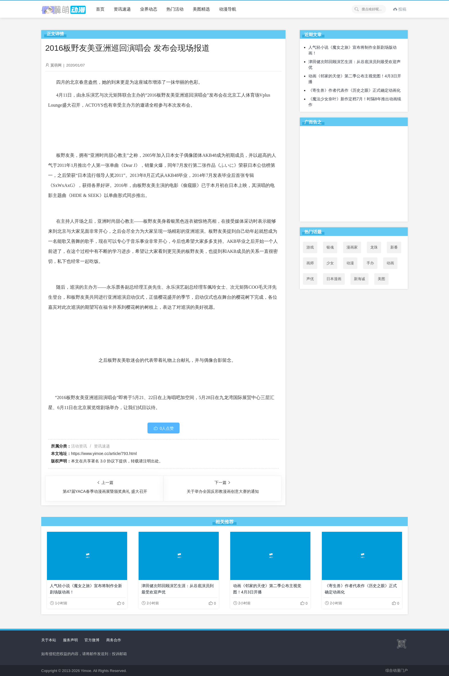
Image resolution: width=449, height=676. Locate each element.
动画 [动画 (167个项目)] (390, 263)
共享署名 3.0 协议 (99, 461)
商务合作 (113, 640)
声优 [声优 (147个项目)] (310, 279)
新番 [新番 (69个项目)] (394, 247)
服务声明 (70, 640)
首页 (100, 9)
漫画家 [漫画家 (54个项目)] (352, 247)
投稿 (399, 9)
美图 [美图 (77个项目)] (381, 279)
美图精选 (201, 9)
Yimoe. (86, 671)
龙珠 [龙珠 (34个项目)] (374, 247)
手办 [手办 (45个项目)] (370, 263)
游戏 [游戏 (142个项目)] (310, 247)
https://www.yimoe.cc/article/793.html (104, 453)
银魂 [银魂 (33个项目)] (330, 247)
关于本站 (48, 640)
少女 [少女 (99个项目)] (330, 263)
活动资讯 (79, 446)
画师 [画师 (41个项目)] (310, 263)
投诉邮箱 (119, 654)
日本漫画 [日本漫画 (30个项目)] (333, 279)
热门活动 (175, 9)
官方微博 (91, 640)
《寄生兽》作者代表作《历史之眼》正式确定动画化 (354, 90)
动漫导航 (227, 9)
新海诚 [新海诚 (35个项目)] (359, 279)
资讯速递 (122, 9)
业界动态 (148, 9)
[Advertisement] (354, 175)
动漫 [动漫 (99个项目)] (350, 263)
